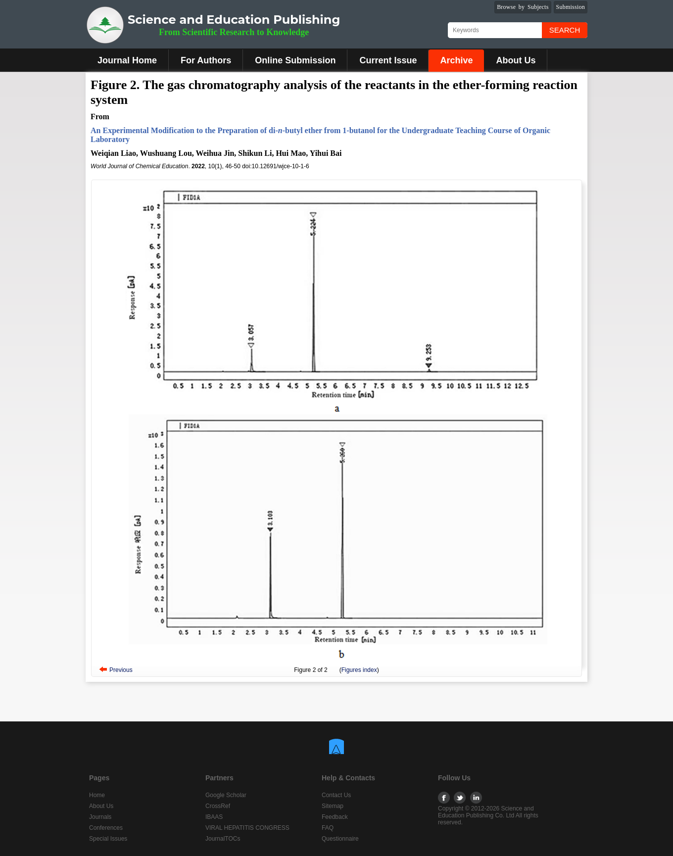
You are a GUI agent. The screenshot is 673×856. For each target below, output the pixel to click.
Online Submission (295, 60)
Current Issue (388, 60)
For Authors (206, 60)
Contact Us (336, 795)
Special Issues (108, 838)
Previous (121, 669)
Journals (100, 816)
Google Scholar (225, 795)
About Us (515, 60)
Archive (456, 60)
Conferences (106, 827)
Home (97, 795)
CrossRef (217, 806)
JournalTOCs (222, 838)
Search (564, 30)
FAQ (328, 827)
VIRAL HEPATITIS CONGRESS (247, 827)
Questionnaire (340, 838)
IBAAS (214, 816)
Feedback (335, 816)
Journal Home (127, 60)
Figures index (359, 669)
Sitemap (332, 806)
